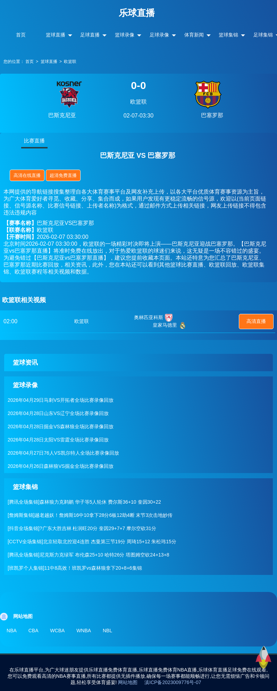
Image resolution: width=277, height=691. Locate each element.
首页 (21, 35)
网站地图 (127, 680)
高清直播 (256, 321)
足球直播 (90, 35)
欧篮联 (70, 61)
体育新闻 (194, 35)
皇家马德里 (165, 325)
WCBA (62, 630)
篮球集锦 (228, 35)
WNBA (90, 630)
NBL (116, 630)
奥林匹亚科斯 (148, 317)
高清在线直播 (27, 175)
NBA (12, 630)
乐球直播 (137, 13)
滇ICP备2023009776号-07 (172, 680)
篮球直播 (55, 35)
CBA (36, 630)
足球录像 (159, 35)
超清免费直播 (63, 175)
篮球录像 (124, 35)
